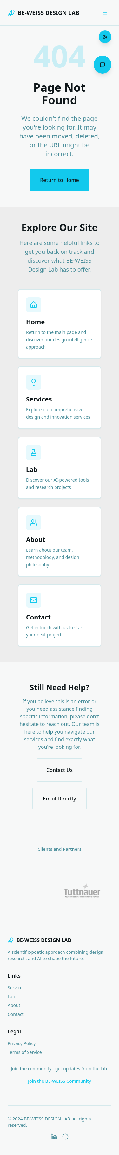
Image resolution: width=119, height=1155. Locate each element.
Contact (16, 1014)
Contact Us (59, 770)
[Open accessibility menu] (105, 36)
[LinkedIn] (54, 1136)
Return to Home (59, 179)
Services (16, 988)
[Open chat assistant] (102, 65)
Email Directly (59, 798)
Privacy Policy (22, 1043)
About (14, 1005)
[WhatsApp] (65, 1136)
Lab (11, 996)
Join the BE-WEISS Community (59, 1081)
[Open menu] (105, 12)
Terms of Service (25, 1052)
